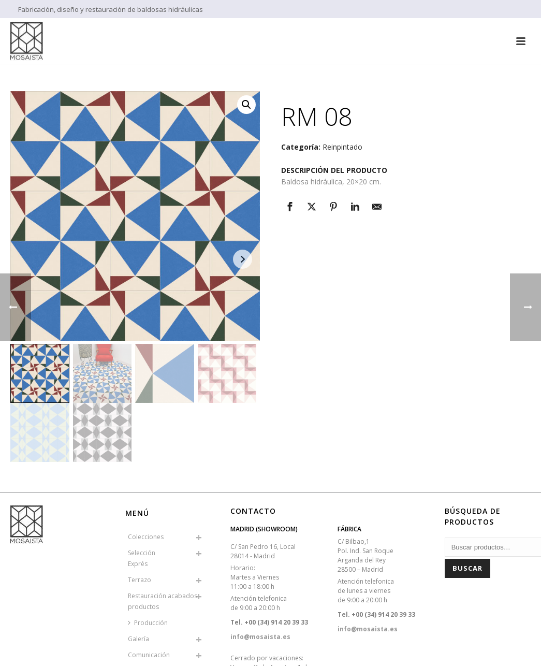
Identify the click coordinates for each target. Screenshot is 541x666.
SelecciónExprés (141, 558)
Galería (138, 638)
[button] (246, 104)
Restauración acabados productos (162, 601)
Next (242, 259)
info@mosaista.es (260, 636)
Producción (148, 622)
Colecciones (146, 536)
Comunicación (149, 654)
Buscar (467, 568)
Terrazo (139, 579)
